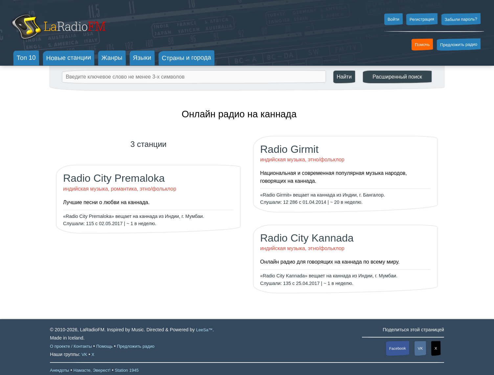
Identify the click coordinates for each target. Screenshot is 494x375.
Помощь (104, 346)
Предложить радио (458, 44)
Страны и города (186, 58)
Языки (142, 57)
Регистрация (422, 19)
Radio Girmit (289, 149)
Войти (393, 19)
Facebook (397, 348)
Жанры (112, 57)
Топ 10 (26, 57)
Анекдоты (59, 370)
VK (420, 348)
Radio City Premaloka (114, 178)
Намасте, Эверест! (91, 370)
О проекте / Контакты (71, 346)
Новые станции (68, 57)
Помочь (422, 44)
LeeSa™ (204, 329)
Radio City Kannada (307, 238)
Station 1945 (127, 370)
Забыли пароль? (461, 19)
